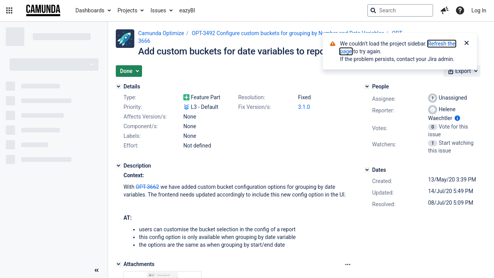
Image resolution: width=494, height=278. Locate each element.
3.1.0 (304, 107)
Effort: (131, 145)
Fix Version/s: (254, 107)
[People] (367, 86)
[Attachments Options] (348, 264)
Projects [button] (127, 10)
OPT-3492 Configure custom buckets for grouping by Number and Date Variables (288, 33)
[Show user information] (457, 118)
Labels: (132, 136)
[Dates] (367, 170)
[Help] (460, 10)
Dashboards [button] (90, 10)
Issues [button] (158, 10)
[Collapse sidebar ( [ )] (96, 270)
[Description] (118, 165)
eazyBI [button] (187, 10)
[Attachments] (118, 264)
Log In (479, 10)
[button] (9, 10)
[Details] (118, 86)
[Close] (466, 43)
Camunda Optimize (161, 33)
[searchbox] (400, 10)
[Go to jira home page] (43, 10)
